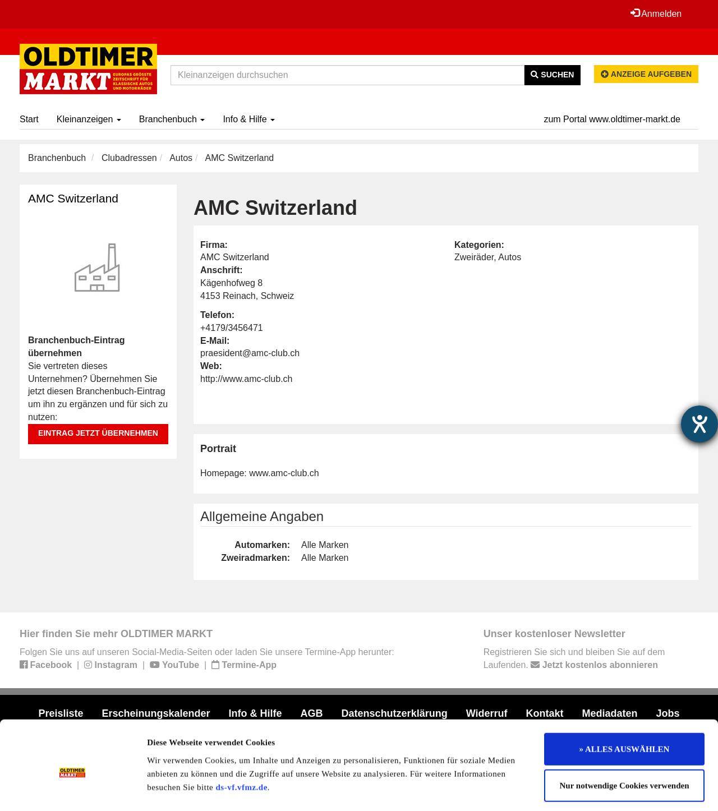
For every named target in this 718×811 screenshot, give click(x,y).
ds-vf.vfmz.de (242, 738)
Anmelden (656, 13)
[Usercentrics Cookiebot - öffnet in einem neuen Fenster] (73, 789)
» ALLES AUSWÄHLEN (624, 700)
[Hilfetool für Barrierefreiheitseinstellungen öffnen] (699, 424)
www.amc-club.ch (284, 473)
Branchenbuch (172, 119)
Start (29, 119)
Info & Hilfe (249, 119)
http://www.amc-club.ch (246, 379)
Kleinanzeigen (89, 119)
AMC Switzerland (73, 198)
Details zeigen (579, 789)
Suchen (552, 74)
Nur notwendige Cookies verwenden (624, 737)
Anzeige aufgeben (646, 74)
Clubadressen (129, 158)
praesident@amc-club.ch (250, 353)
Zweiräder (474, 257)
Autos (180, 158)
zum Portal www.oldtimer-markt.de (612, 119)
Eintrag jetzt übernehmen (98, 432)
